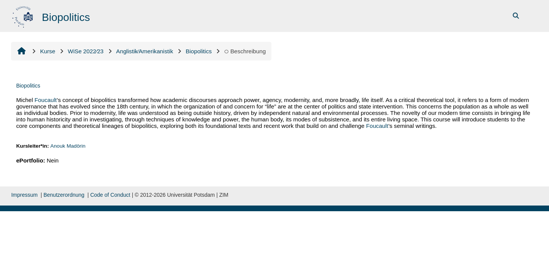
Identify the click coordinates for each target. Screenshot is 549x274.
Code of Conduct (110, 195)
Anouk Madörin (67, 146)
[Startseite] (23, 15)
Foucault (46, 100)
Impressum (24, 195)
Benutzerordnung (63, 195)
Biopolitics (28, 86)
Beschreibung (245, 51)
